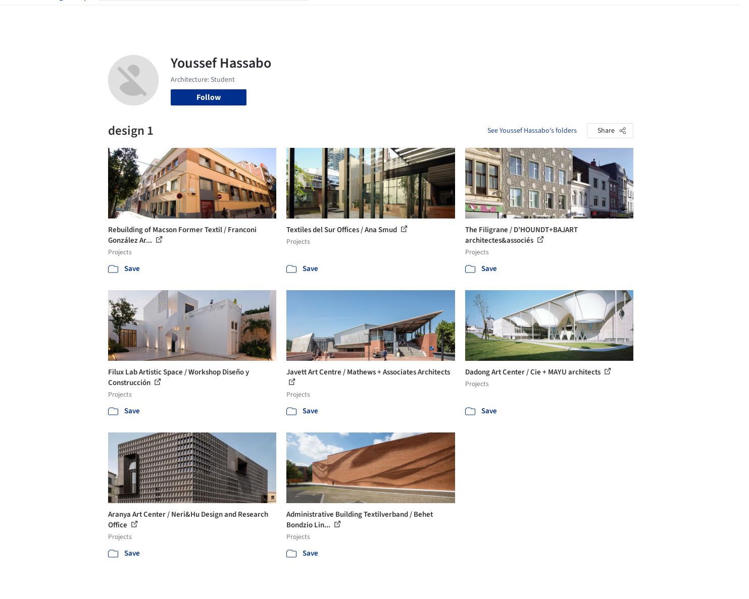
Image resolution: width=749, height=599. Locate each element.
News (512, 14)
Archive (543, 14)
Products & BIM (413, 14)
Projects (332, 14)
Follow (208, 97)
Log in (594, 14)
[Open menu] (678, 14)
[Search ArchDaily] (211, 14)
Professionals (471, 14)
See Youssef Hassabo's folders (532, 130)
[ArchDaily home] (72, 14)
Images (367, 14)
